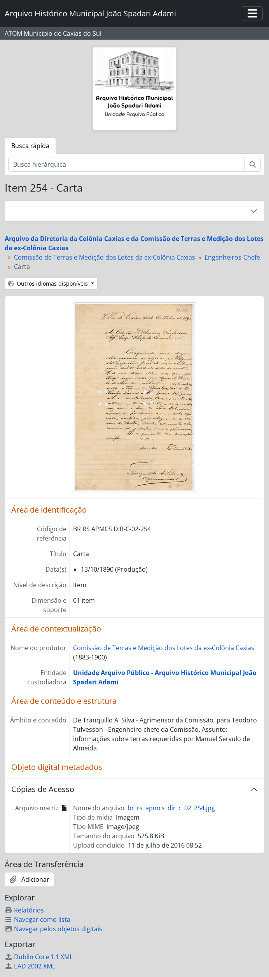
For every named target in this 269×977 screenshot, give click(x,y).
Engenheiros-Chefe (232, 257)
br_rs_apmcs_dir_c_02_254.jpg (171, 808)
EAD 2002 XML (30, 966)
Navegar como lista (37, 919)
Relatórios (24, 910)
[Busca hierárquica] (126, 164)
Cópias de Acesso (42, 789)
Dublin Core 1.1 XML (39, 957)
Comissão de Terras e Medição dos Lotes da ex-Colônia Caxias (104, 257)
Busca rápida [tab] (30, 145)
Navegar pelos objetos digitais (53, 929)
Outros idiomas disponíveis (48, 283)
